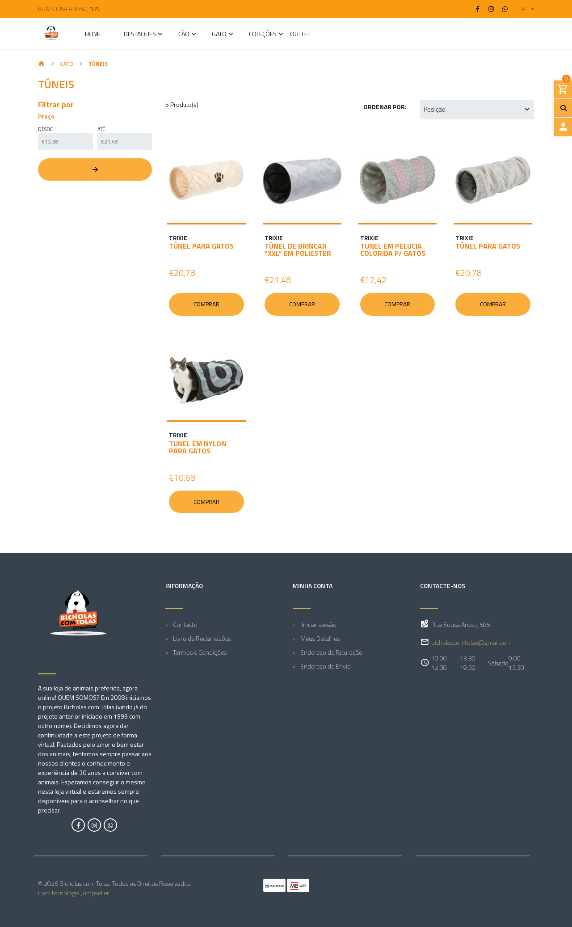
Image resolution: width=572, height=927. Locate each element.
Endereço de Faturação (331, 652)
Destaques (140, 34)
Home (93, 34)
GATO (219, 34)
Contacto (185, 624)
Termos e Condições (200, 652)
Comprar (206, 304)
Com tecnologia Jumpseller (73, 892)
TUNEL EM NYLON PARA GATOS (197, 447)
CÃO (183, 34)
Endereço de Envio (325, 666)
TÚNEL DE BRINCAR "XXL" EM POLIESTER (298, 249)
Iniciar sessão (318, 624)
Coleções (263, 34)
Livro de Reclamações (202, 638)
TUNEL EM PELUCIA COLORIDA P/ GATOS (392, 249)
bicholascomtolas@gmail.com (471, 642)
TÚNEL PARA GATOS (201, 246)
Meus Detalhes (320, 638)
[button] (524, 9)
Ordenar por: (385, 106)
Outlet (300, 34)
